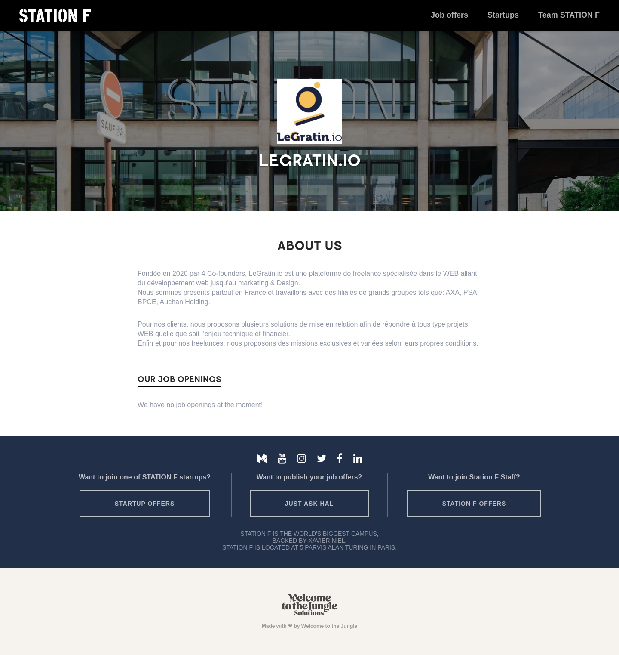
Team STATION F (569, 15)
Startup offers (145, 503)
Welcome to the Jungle (329, 626)
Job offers (449, 15)
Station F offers (474, 503)
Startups (503, 15)
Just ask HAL (309, 503)
